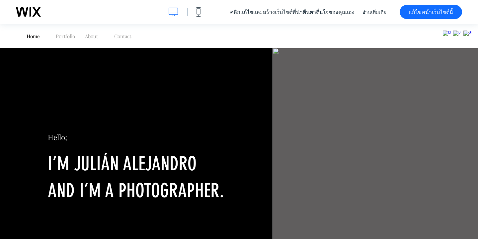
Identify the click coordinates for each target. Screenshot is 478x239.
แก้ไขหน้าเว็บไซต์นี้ (431, 12)
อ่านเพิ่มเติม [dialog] (374, 12)
